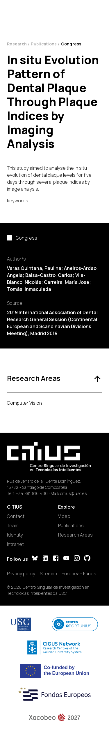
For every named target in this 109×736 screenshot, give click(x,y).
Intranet (15, 544)
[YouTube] (66, 559)
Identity (15, 535)
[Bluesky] (34, 559)
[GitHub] (87, 559)
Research (17, 44)
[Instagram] (76, 559)
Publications (44, 44)
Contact (15, 516)
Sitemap (48, 573)
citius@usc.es (73, 493)
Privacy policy (21, 573)
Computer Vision (24, 403)
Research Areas (75, 535)
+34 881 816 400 (32, 493)
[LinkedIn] (45, 559)
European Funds (79, 573)
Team (13, 525)
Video (64, 516)
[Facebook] (55, 559)
